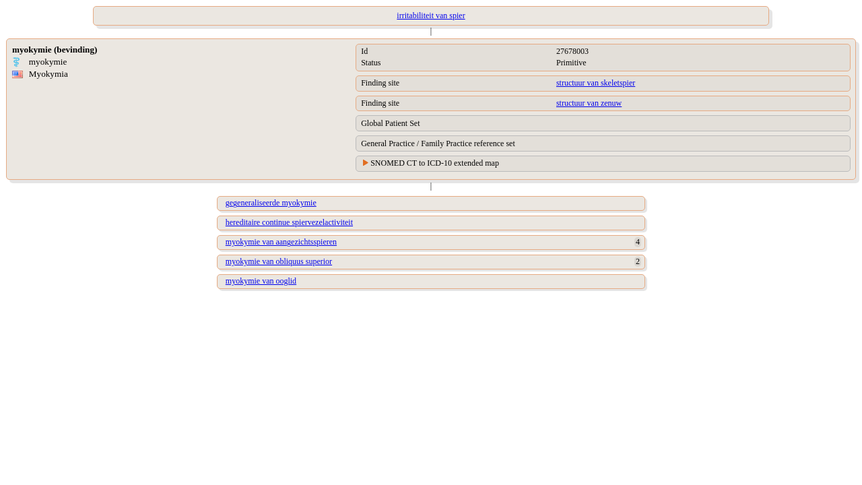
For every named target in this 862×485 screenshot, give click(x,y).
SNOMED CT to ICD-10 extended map (434, 163)
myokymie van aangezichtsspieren (281, 242)
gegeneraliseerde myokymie (271, 202)
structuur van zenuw (589, 103)
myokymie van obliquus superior (279, 261)
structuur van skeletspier (595, 83)
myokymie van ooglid (261, 281)
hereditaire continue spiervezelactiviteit (289, 222)
